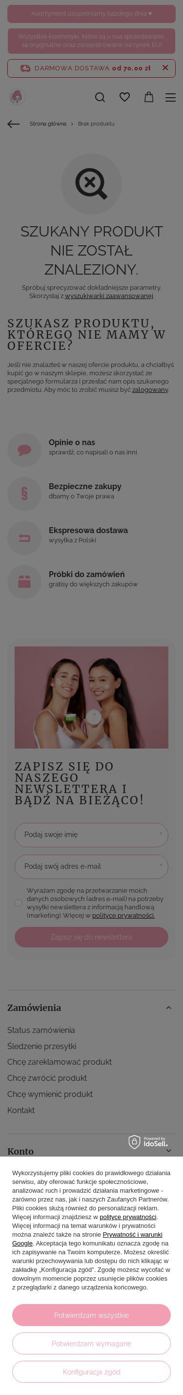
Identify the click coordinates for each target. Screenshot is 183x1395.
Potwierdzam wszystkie (91, 1315)
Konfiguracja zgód (92, 1372)
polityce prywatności (128, 1217)
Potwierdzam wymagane (91, 1344)
